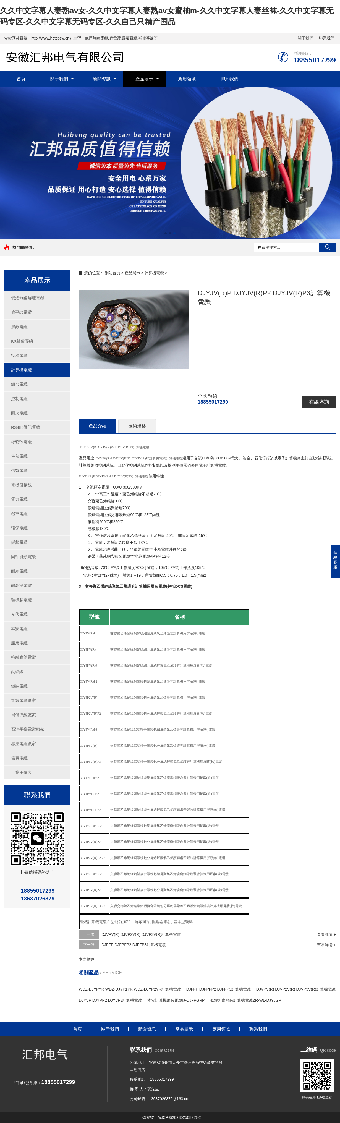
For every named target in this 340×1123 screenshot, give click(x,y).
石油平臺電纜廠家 (27, 729)
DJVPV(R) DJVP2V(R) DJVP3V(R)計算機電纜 (141, 934)
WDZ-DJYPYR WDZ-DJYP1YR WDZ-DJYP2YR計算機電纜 (130, 989)
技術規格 (137, 426)
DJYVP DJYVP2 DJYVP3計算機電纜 (110, 1000)
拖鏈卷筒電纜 (23, 657)
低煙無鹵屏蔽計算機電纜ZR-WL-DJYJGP (245, 1000)
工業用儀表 (21, 772)
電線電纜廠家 (23, 700)
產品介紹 (97, 426)
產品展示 (144, 79)
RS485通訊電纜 (25, 427)
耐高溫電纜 (21, 585)
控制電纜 (19, 398)
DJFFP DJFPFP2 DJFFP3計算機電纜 (133, 944)
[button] (165, 233)
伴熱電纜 (19, 456)
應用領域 (187, 79)
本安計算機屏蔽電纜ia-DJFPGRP (176, 1000)
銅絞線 (17, 671)
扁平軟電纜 (21, 312)
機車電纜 (19, 513)
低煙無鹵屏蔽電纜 (27, 298)
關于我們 (305, 38)
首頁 (21, 79)
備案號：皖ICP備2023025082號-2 (171, 1117)
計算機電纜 (21, 369)
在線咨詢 (319, 402)
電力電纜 (19, 499)
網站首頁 (112, 273)
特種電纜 (19, 355)
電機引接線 (21, 484)
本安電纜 (19, 628)
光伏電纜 (19, 614)
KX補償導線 (22, 341)
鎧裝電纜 (19, 686)
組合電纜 (19, 384)
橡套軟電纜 (21, 441)
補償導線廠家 (23, 714)
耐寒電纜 (19, 571)
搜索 (327, 247)
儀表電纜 (19, 758)
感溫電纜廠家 (23, 743)
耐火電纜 (19, 413)
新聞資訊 (102, 79)
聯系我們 (326, 38)
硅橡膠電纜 (21, 599)
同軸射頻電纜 (23, 556)
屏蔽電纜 (19, 326)
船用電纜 (19, 643)
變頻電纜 (19, 542)
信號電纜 (19, 470)
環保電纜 (19, 528)
